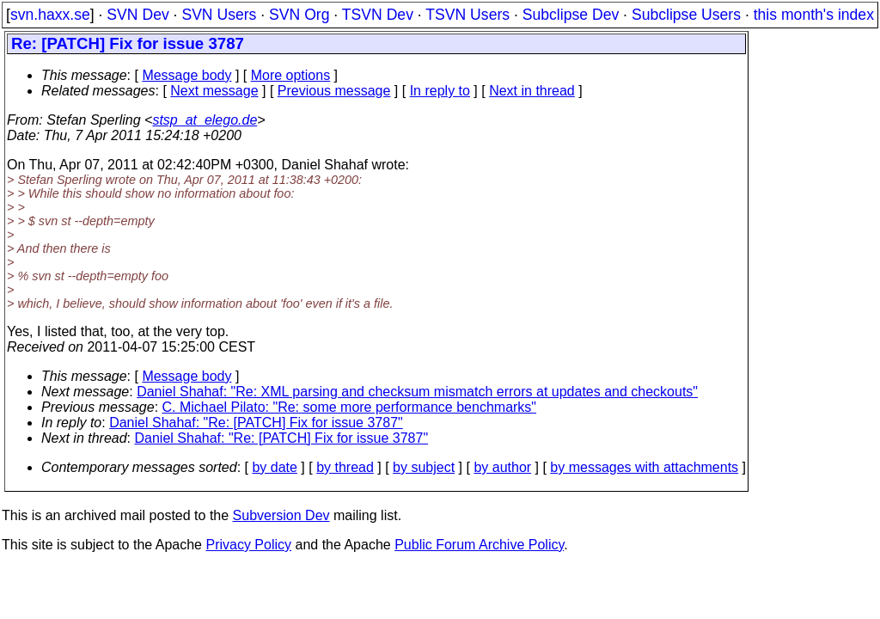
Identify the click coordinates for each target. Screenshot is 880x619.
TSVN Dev (377, 14)
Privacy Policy (248, 544)
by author (502, 467)
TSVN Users (467, 14)
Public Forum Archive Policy (479, 544)
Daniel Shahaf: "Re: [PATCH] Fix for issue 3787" (256, 422)
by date (274, 467)
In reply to (440, 90)
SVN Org (299, 14)
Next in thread (532, 90)
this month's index (814, 14)
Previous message (334, 90)
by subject (424, 467)
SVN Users (218, 14)
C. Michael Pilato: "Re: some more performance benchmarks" (349, 407)
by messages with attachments (644, 467)
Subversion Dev (281, 515)
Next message (214, 90)
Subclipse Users (686, 14)
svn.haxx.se (50, 14)
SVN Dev (137, 14)
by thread (345, 467)
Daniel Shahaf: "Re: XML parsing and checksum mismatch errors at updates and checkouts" (417, 391)
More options (291, 75)
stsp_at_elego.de (204, 120)
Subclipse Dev (570, 14)
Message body (186, 75)
